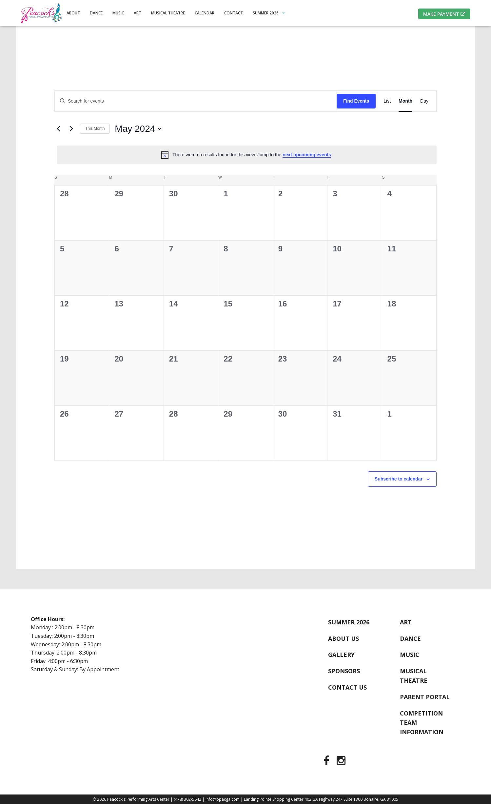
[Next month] (71, 129)
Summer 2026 (266, 13)
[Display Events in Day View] (424, 101)
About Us (343, 638)
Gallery (341, 654)
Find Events (356, 101)
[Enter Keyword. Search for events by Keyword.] (196, 101)
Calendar (204, 13)
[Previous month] (58, 129)
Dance (96, 13)
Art (137, 13)
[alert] (247, 155)
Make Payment (444, 14)
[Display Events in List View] (387, 101)
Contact (233, 13)
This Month (95, 128)
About (73, 13)
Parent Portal (425, 697)
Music (118, 13)
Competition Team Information (421, 722)
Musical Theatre (168, 13)
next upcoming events (307, 154)
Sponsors (344, 671)
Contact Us (347, 687)
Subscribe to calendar (398, 478)
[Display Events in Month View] (405, 101)
